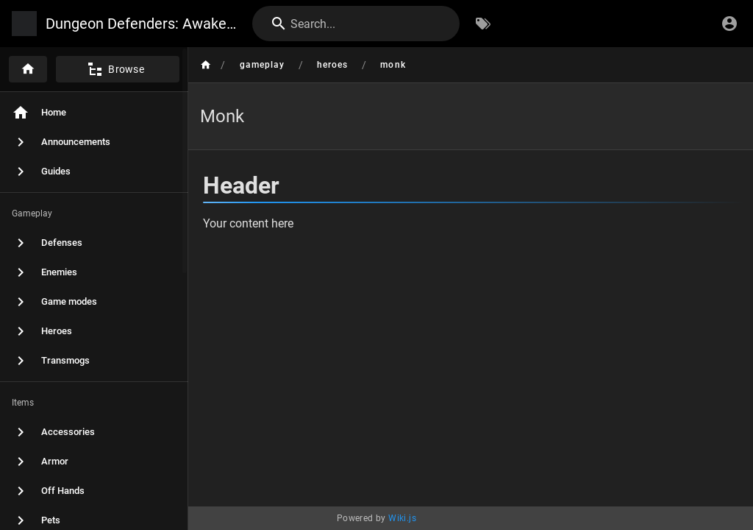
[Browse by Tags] (483, 23)
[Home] (28, 69)
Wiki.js (402, 518)
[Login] (729, 23)
